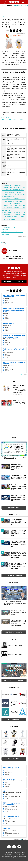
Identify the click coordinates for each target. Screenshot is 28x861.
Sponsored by (17, 374)
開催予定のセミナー (18, 5)
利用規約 (23, 852)
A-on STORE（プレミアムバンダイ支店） (12, 119)
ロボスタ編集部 (13, 251)
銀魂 (4, 242)
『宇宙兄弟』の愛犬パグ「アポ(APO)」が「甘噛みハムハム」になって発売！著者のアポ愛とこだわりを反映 (13, 194)
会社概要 (10, 852)
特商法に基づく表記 (19, 854)
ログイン (20, 281)
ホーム (3, 5)
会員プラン (20, 680)
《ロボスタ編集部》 (22, 236)
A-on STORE (5, 117)
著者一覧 (4, 852)
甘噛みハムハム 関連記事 (8, 219)
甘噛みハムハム (5, 229)
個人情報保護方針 (9, 854)
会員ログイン (7, 680)
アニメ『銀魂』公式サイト (8, 227)
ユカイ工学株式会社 (6, 234)
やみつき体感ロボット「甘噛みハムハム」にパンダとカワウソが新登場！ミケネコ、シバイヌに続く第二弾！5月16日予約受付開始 (13, 188)
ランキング (9, 5)
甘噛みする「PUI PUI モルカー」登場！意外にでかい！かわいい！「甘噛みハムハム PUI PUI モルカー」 (13, 208)
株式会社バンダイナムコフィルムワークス (12, 232)
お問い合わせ (17, 852)
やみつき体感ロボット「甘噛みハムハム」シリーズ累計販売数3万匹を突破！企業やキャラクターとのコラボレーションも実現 (14, 201)
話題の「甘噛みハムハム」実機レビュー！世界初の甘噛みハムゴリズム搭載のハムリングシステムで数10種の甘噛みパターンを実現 (13, 215)
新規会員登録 (7, 281)
